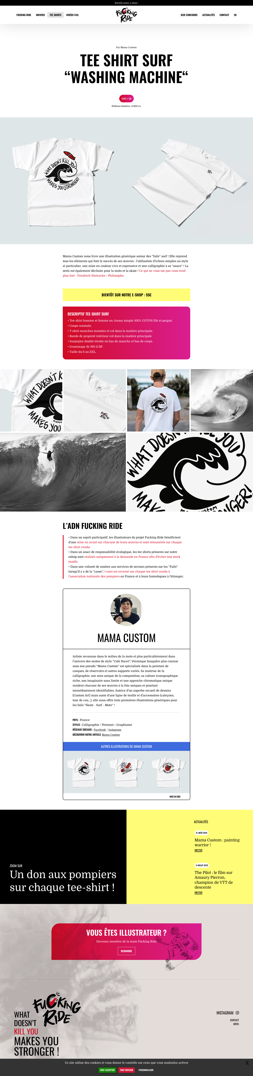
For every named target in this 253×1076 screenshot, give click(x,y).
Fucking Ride (23, 15)
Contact (224, 15)
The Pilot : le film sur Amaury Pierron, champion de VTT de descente (214, 896)
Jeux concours (189, 15)
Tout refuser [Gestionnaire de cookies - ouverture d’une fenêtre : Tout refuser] (126, 1070)
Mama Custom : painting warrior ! (217, 858)
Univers (40, 15)
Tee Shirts (55, 15)
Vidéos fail (72, 15)
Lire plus (198, 866)
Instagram (117, 729)
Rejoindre (126, 986)
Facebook (100, 729)
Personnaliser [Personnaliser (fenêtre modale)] (146, 1070)
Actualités (208, 15)
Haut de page (175, 796)
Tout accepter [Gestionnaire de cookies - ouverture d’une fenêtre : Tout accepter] (107, 1070)
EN (235, 15)
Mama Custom (112, 734)
